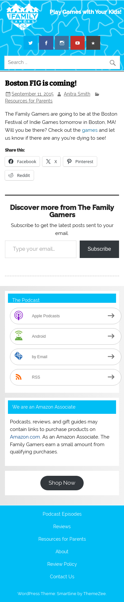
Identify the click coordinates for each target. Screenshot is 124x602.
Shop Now (62, 482)
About (62, 552)
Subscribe (99, 249)
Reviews (62, 527)
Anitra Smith (77, 94)
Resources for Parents (29, 100)
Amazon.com (25, 437)
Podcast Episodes (62, 514)
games (90, 130)
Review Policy (62, 564)
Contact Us (62, 577)
